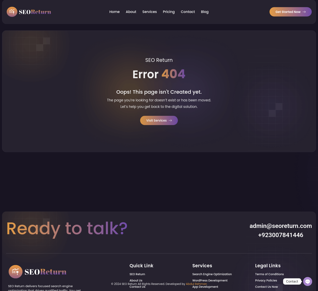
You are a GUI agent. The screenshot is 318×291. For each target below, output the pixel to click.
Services (149, 8)
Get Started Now (291, 8)
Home (114, 8)
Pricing (169, 8)
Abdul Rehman (196, 284)
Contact (188, 8)
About (131, 8)
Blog (205, 8)
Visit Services (159, 121)
